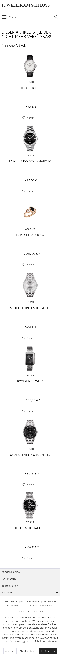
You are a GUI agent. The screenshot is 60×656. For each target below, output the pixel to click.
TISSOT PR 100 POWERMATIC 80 (30, 161)
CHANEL (30, 375)
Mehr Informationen (45, 641)
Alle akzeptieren (28, 651)
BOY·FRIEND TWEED (30, 381)
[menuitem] (9, 16)
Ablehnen (10, 651)
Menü (9, 16)
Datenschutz (23, 611)
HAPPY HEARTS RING (30, 234)
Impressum (37, 611)
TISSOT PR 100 (30, 88)
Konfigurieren (48, 651)
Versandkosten (50, 601)
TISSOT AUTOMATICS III (30, 528)
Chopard (30, 229)
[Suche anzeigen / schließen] (56, 16)
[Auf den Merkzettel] (28, 118)
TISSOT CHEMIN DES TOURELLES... (30, 308)
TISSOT (30, 82)
